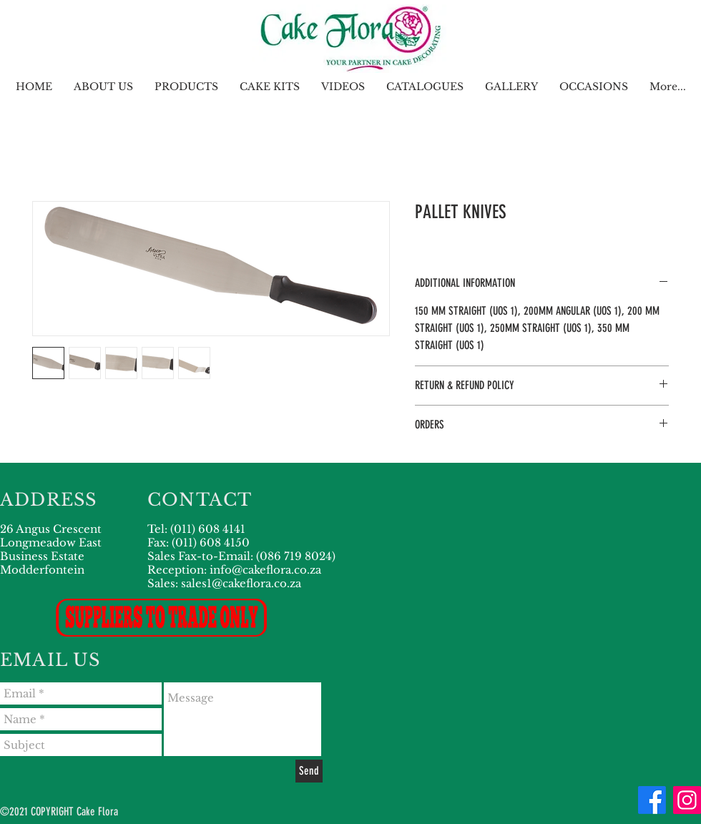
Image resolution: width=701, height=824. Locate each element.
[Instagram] (687, 800)
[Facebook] (652, 800)
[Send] (309, 771)
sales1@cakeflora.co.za (241, 583)
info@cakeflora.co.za (265, 570)
